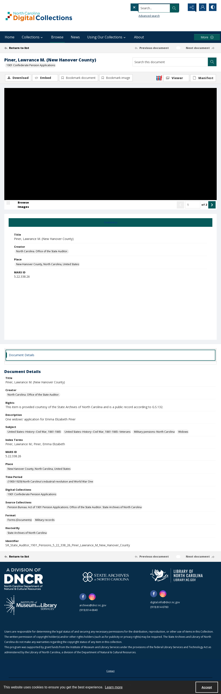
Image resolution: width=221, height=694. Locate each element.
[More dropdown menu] (207, 37)
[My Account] (201, 7)
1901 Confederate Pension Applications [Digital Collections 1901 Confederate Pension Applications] (32, 495)
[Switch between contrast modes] (212, 7)
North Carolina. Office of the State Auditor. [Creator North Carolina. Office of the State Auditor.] (42, 252)
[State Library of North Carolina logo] (176, 576)
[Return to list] (33, 48)
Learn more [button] (114, 687)
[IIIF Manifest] (203, 78)
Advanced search (140, 15)
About (139, 37)
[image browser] (20, 205)
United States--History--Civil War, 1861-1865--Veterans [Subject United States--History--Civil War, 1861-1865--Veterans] (97, 432)
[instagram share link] (92, 597)
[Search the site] (148, 7)
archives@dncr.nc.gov (92, 605)
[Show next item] (212, 205)
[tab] (110, 223)
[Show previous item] (180, 205)
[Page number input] (192, 205)
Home (9, 37)
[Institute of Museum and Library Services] (30, 605)
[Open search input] (180, 7)
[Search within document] (212, 62)
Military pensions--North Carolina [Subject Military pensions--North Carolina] (154, 432)
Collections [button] (33, 37)
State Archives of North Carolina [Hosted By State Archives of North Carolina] (27, 533)
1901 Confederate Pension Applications (30, 65)
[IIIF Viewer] (176, 78)
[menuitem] (110, 670)
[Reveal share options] (191, 7)
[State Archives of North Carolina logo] (105, 577)
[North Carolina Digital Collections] (38, 15)
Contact (110, 671)
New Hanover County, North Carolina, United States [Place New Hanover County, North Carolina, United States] (47, 264)
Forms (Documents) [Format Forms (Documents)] (20, 520)
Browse (57, 37)
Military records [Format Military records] (44, 520)
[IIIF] (159, 77)
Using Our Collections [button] (107, 37)
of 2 (204, 205)
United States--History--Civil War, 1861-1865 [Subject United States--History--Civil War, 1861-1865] (34, 432)
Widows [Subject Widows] (183, 432)
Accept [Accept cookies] (207, 687)
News (75, 37)
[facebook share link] (82, 597)
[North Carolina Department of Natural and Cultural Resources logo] (23, 579)
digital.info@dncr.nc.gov (165, 602)
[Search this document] (170, 62)
